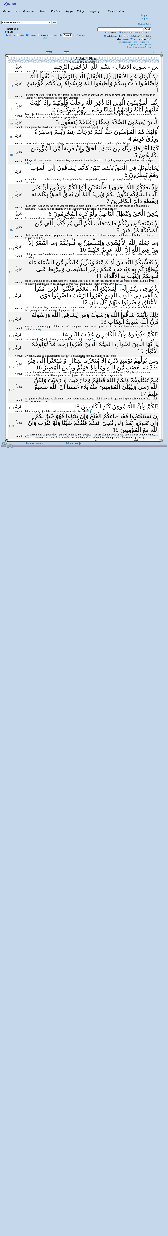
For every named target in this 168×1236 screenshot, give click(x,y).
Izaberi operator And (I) (128, 39)
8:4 (11, 136)
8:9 (11, 229)
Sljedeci (49, 52)
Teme (43, 11)
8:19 (11, 425)
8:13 (11, 321)
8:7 (11, 197)
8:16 (11, 367)
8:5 (11, 154)
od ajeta (146, 36)
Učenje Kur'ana (116, 11)
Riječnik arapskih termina (140, 44)
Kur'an (7, 11)
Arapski (147, 32)
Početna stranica (34, 443)
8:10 (11, 249)
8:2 (11, 109)
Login (144, 15)
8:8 (11, 215)
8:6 (11, 174)
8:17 (11, 389)
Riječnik (56, 11)
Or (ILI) (135, 40)
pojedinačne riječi (113, 36)
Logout (144, 18)
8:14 (11, 335)
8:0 (11, 68)
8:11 (11, 272)
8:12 (11, 298)
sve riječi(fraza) (132, 36)
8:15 (11, 349)
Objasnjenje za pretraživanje (139, 47)
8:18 (11, 407)
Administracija (73, 443)
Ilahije (81, 11)
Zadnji (67, 52)
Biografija (94, 11)
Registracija (144, 23)
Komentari (29, 11)
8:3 (11, 123)
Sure (17, 11)
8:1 (11, 86)
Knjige (69, 11)
